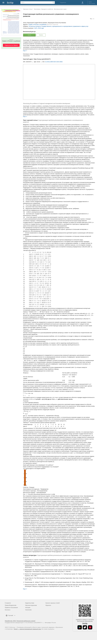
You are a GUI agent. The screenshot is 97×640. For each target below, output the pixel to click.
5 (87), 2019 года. (39, 28)
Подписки (63, 2)
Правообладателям (10, 605)
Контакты (7, 610)
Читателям (28, 610)
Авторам (27, 607)
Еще (24, 50)
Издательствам (29, 603)
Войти (90, 2)
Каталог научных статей (52, 603)
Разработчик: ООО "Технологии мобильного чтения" (20, 621)
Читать (29, 35)
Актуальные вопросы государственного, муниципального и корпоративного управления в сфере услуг (58, 26)
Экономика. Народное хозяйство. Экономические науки (50, 9)
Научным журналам (31, 605)
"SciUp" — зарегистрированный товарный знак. (27, 629)
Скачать (41, 35)
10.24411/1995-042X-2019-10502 (54, 61)
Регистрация (92, 3)
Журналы (48, 605)
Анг (93, 18)
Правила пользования (11, 607)
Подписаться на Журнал (11, 45)
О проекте (8, 603)
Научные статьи (27, 9)
